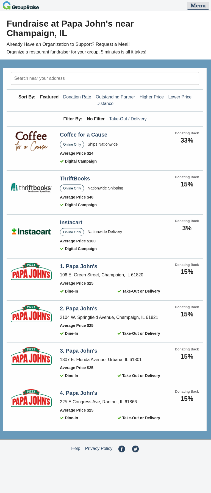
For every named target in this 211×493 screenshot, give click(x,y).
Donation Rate (77, 97)
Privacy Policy (99, 448)
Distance (104, 103)
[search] (105, 78)
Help (75, 448)
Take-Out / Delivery (128, 119)
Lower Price (179, 97)
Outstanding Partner (115, 97)
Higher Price (152, 97)
